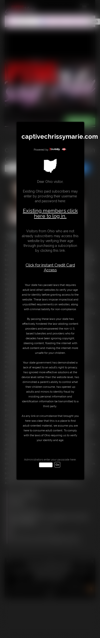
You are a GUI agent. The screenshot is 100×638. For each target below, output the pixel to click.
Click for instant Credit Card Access (50, 267)
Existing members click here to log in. (50, 213)
